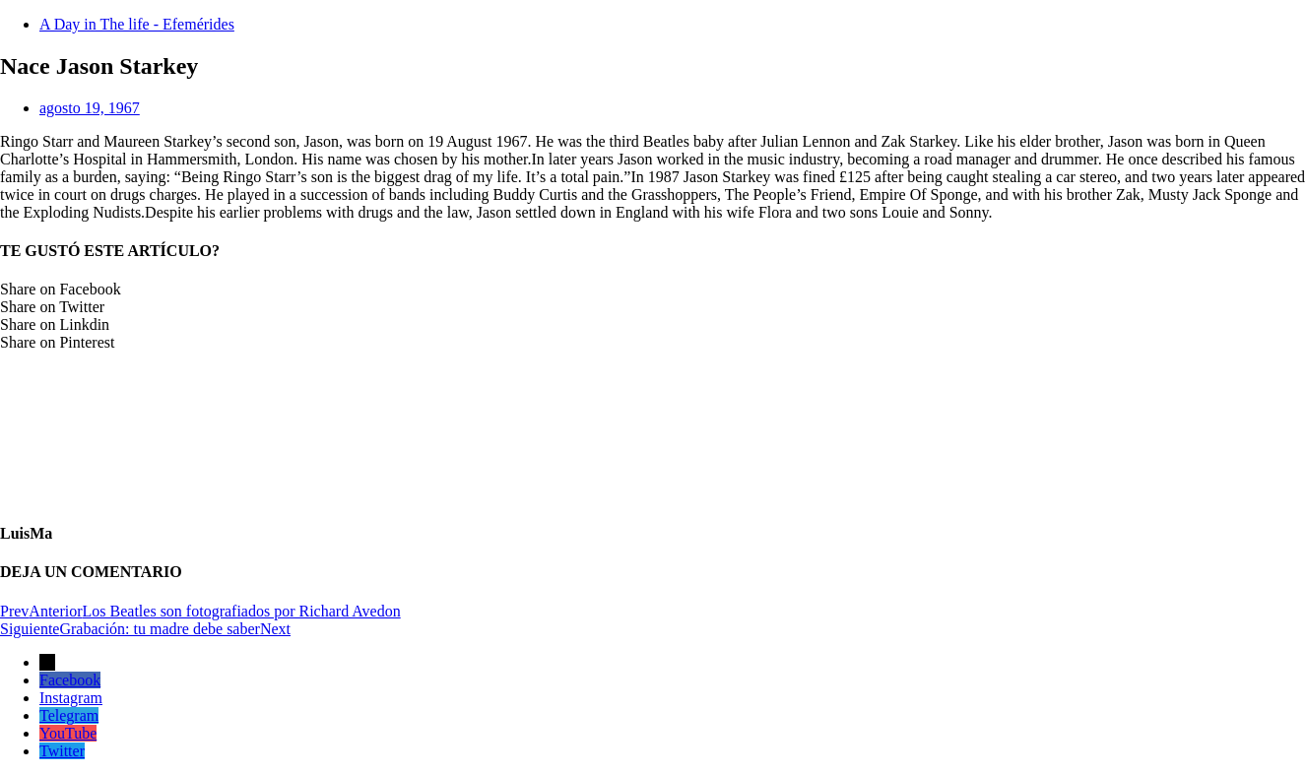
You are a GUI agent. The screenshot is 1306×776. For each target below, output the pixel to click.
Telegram (68, 715)
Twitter (62, 751)
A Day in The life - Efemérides (136, 24)
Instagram (70, 697)
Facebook (69, 680)
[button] (653, 289)
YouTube (68, 733)
